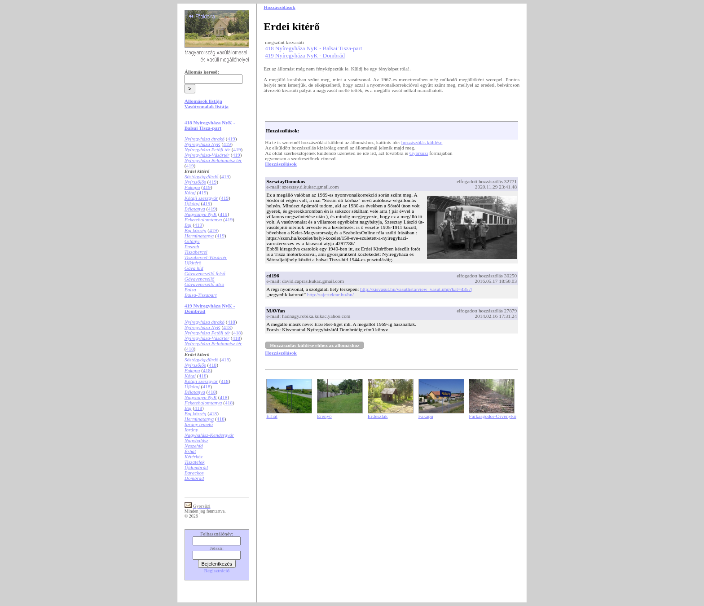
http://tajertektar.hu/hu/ (330, 294)
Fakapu (425, 416)
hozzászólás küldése (422, 142)
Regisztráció (216, 570)
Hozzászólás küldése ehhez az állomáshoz (314, 345)
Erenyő (324, 416)
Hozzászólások (280, 164)
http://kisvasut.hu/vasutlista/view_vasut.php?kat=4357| (416, 289)
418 (231, 322)
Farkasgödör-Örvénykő (492, 416)
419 (231, 138)
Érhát (271, 416)
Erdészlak (378, 416)
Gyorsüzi (418, 153)
